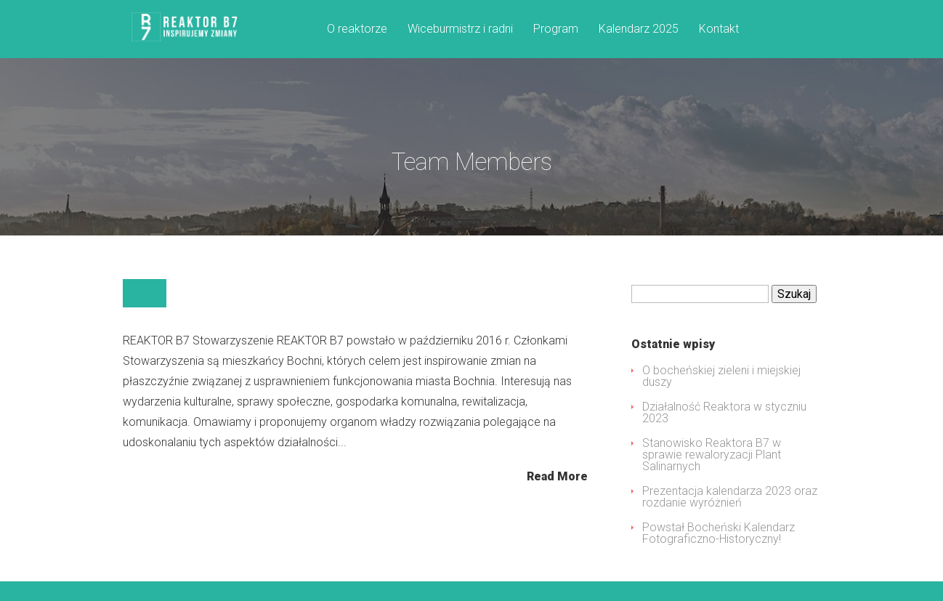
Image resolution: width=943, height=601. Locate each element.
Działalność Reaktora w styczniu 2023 (724, 432)
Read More (557, 495)
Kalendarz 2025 (639, 29)
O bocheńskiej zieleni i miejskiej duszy (721, 395)
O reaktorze (357, 29)
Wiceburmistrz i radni (460, 29)
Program (555, 29)
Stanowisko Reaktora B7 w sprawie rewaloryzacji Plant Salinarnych (711, 474)
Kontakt (719, 29)
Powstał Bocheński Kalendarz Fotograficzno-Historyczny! (718, 552)
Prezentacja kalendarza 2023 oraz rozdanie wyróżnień (729, 516)
